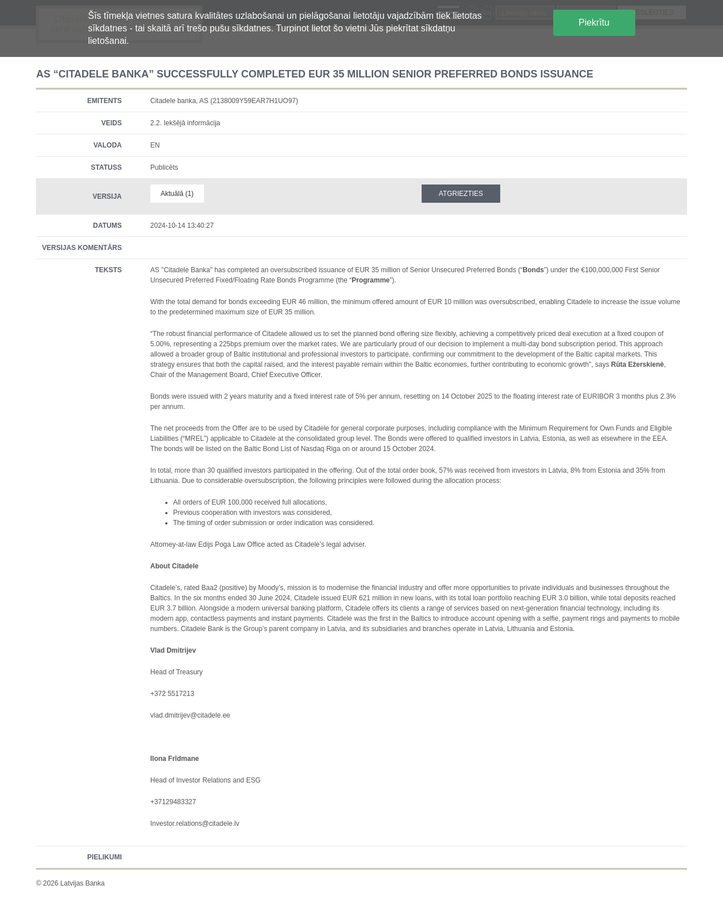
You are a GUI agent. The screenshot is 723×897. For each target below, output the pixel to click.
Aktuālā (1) (177, 194)
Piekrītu (593, 22)
